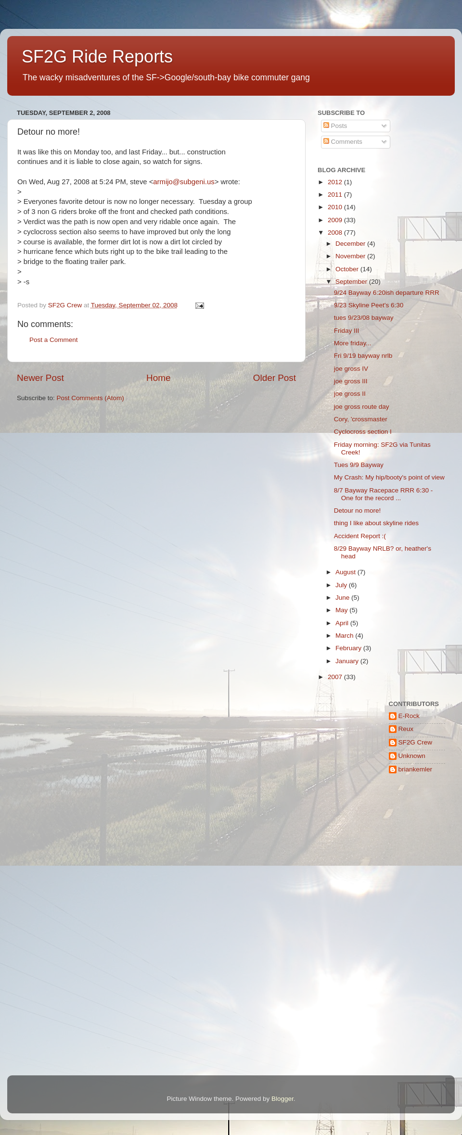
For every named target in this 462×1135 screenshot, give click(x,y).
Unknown (411, 755)
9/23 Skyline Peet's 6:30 (368, 305)
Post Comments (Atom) (90, 398)
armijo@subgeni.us (183, 182)
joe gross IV (351, 368)
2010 (336, 207)
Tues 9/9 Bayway (359, 464)
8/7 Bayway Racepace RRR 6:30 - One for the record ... (383, 494)
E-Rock (409, 715)
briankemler (415, 769)
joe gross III (351, 381)
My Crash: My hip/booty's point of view (389, 477)
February (349, 648)
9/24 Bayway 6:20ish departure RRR (386, 292)
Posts (335, 125)
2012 (336, 182)
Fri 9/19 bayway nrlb (363, 355)
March (345, 635)
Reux (406, 728)
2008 (336, 232)
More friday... (353, 343)
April (342, 623)
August (346, 572)
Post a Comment (53, 339)
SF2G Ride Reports (97, 56)
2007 (336, 677)
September (352, 281)
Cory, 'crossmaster (360, 419)
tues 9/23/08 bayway (364, 317)
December (351, 243)
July (342, 585)
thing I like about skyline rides (376, 523)
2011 (336, 194)
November (351, 256)
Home (158, 378)
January (347, 661)
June (343, 597)
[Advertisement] (370, 841)
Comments (342, 141)
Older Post (274, 378)
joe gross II (350, 393)
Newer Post (40, 378)
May (342, 610)
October (347, 269)
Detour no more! (357, 510)
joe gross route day (361, 406)
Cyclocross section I (363, 431)
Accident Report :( (360, 536)
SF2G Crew (415, 742)
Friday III (346, 330)
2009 (336, 220)
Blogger (282, 1098)
